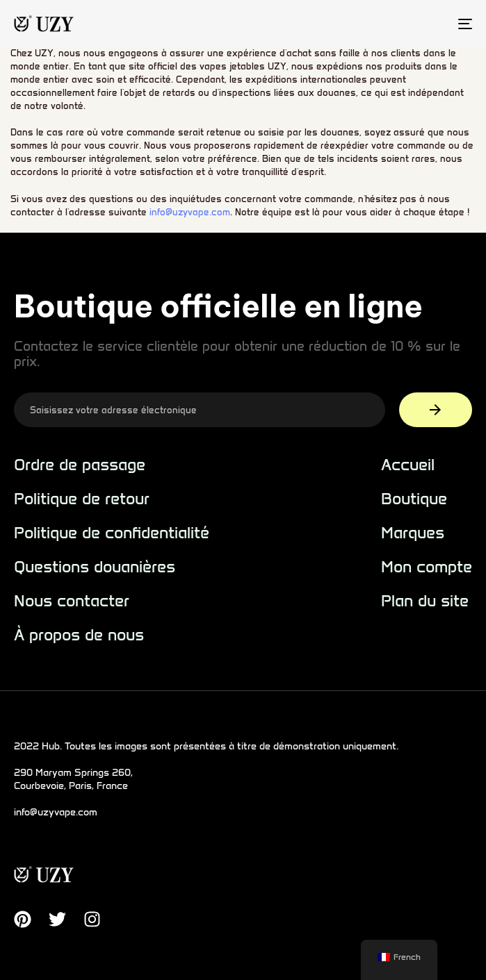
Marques (412, 533)
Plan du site (425, 601)
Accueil (408, 465)
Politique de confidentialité (111, 533)
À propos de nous (79, 635)
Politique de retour (81, 499)
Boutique (414, 499)
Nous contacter (71, 601)
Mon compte (426, 567)
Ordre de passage (79, 465)
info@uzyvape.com (189, 212)
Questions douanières (94, 567)
